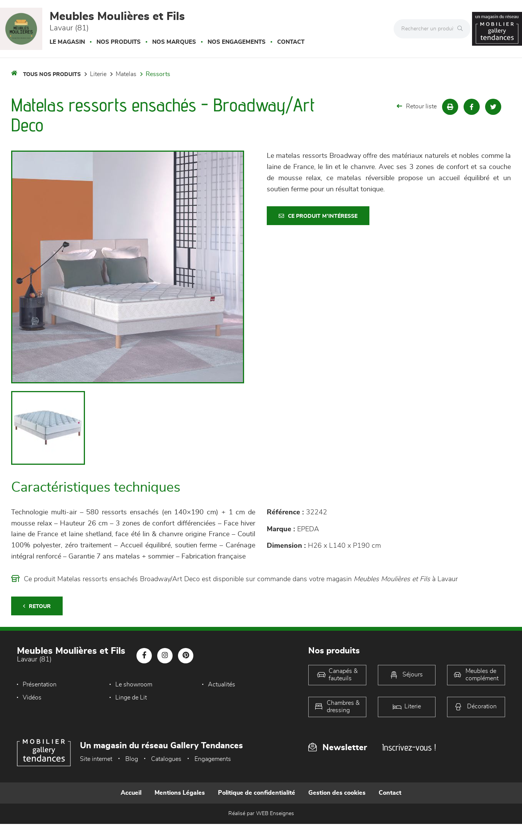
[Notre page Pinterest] (185, 655)
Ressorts (158, 74)
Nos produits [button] (118, 42)
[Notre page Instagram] (165, 655)
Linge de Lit (129, 697)
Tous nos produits (52, 74)
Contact (290, 42)
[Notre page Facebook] (144, 655)
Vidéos (32, 697)
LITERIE (98, 74)
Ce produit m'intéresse (318, 216)
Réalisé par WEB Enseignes (261, 813)
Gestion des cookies (337, 793)
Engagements (213, 759)
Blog (131, 759)
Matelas (126, 74)
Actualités (218, 684)
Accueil (131, 793)
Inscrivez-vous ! (409, 747)
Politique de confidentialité (256, 793)
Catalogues (166, 759)
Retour (37, 606)
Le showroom (132, 684)
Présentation (40, 684)
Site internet (96, 759)
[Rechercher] (462, 28)
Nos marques (174, 42)
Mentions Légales (180, 793)
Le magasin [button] (67, 42)
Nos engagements (237, 42)
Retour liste (417, 106)
